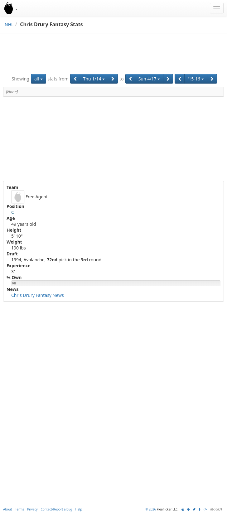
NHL (9, 24)
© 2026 (150, 509)
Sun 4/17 (149, 79)
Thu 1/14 (94, 79)
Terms (19, 509)
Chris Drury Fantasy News (37, 295)
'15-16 (196, 79)
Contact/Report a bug (56, 509)
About (7, 509)
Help (78, 509)
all (38, 79)
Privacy (32, 509)
